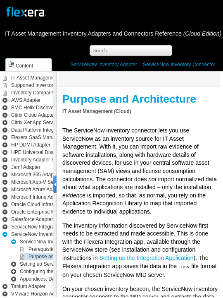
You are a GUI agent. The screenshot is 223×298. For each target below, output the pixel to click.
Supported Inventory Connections (48, 85)
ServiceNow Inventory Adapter (103, 64)
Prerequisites (42, 249)
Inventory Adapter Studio (38, 160)
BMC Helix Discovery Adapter (43, 108)
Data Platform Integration (38, 130)
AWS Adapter (26, 100)
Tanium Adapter (28, 286)
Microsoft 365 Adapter (35, 175)
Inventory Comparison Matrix (42, 93)
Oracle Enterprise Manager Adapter (50, 212)
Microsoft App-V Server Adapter (46, 182)
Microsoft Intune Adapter (38, 197)
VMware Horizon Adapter (38, 294)
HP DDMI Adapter (30, 145)
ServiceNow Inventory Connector (179, 64)
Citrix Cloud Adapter (33, 115)
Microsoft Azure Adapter (37, 189)
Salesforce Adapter (32, 219)
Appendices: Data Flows (46, 279)
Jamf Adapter (25, 167)
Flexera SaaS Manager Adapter (46, 137)
